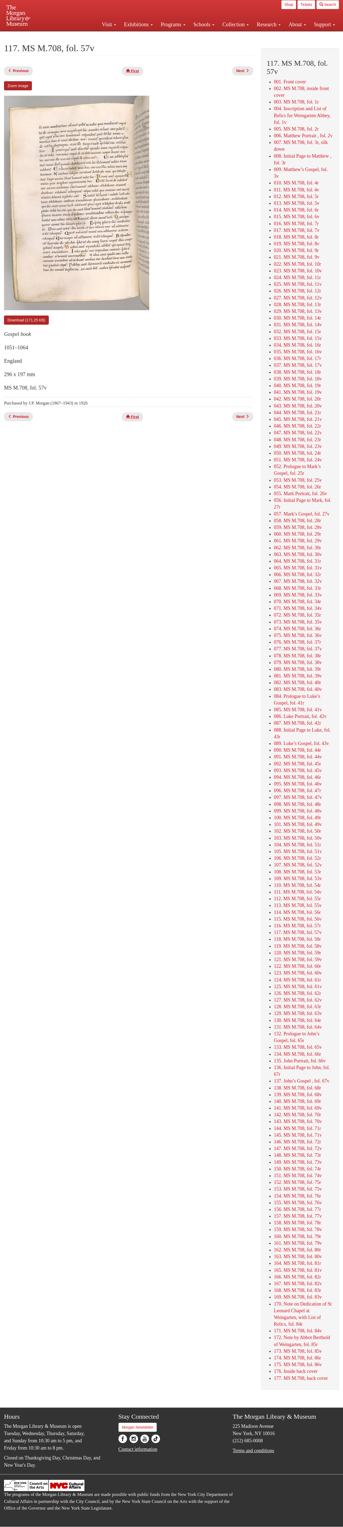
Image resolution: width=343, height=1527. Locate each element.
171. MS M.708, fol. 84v (298, 1330)
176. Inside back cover (296, 1371)
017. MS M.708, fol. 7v (296, 230)
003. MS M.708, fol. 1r (296, 102)
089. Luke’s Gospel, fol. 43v (301, 743)
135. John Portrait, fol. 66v (300, 1060)
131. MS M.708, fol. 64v (298, 1027)
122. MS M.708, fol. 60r (297, 966)
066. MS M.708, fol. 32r (297, 574)
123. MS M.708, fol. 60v (298, 973)
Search (327, 4)
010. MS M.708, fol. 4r (296, 183)
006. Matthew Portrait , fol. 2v (303, 135)
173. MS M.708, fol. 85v (298, 1351)
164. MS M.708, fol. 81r (297, 1263)
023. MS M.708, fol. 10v (298, 270)
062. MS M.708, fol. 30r (297, 547)
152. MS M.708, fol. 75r (297, 1182)
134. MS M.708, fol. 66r (297, 1054)
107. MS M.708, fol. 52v (298, 865)
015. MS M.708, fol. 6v (296, 216)
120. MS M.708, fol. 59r (297, 952)
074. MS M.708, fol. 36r (297, 628)
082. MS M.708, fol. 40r (297, 682)
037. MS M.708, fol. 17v (298, 365)
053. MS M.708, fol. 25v (298, 480)
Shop (288, 4)
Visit (109, 24)
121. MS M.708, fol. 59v (298, 959)
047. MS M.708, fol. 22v (298, 432)
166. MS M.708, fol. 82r (297, 1277)
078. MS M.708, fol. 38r (297, 655)
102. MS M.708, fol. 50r (297, 831)
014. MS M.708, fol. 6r (296, 210)
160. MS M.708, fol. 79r (297, 1236)
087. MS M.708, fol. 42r (297, 723)
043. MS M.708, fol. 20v (298, 406)
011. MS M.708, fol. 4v (296, 189)
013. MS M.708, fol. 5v (296, 203)
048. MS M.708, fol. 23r (297, 439)
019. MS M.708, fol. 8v (296, 243)
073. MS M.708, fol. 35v (298, 622)
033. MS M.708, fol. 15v (298, 338)
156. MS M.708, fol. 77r (297, 1209)
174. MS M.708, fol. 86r (297, 1358)
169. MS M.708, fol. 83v (298, 1297)
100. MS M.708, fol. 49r (297, 817)
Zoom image (18, 86)
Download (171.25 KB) (26, 320)
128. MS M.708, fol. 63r (297, 1006)
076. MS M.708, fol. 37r (297, 642)
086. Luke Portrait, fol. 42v (300, 716)
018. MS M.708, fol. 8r (296, 237)
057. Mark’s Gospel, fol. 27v (301, 514)
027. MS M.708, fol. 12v (298, 298)
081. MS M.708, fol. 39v (298, 676)
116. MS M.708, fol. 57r (297, 925)
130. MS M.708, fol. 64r (297, 1020)
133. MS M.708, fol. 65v (298, 1047)
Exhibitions (138, 24)
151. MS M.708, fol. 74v (298, 1175)
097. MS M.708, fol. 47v (298, 797)
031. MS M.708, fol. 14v (298, 324)
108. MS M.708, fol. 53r (297, 871)
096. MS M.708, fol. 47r (297, 790)
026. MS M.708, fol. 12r (297, 291)
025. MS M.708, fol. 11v (298, 284)
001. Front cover (290, 81)
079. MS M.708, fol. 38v (298, 662)
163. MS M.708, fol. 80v (298, 1256)
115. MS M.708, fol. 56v (298, 919)
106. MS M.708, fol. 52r (297, 858)
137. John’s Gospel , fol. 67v (301, 1081)
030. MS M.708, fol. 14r (297, 318)
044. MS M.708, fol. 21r (297, 412)
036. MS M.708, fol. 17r (297, 358)
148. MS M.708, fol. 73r (297, 1155)
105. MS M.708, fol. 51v (298, 851)
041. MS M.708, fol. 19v (298, 392)
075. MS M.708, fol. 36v (298, 635)
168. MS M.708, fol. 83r (297, 1290)
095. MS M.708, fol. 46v (298, 784)
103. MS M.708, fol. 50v (298, 838)
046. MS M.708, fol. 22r (297, 426)
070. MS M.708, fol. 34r (297, 601)
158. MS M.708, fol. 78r (297, 1222)
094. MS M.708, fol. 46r (297, 777)
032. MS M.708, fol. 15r (297, 331)
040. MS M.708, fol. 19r (297, 385)
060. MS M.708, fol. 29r (297, 534)
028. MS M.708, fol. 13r (297, 304)
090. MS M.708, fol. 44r (297, 750)
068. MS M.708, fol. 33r (297, 588)
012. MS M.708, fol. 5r (296, 196)
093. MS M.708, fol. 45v (298, 770)
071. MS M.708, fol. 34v (298, 608)
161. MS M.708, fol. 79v (298, 1243)
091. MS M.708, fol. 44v (298, 756)
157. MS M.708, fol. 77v (298, 1216)
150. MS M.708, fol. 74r (297, 1169)
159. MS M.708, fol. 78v (298, 1229)
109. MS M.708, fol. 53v (298, 878)
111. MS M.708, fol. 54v (298, 892)
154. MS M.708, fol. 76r (297, 1196)
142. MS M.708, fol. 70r (297, 1114)
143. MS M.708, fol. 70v (298, 1121)
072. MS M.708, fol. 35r (297, 615)
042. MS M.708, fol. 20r (297, 399)
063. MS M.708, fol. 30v (298, 554)
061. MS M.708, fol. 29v (298, 540)
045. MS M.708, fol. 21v (298, 419)
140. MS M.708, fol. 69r (297, 1101)
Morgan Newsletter (138, 1427)
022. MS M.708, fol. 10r (297, 264)
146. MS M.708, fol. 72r (297, 1141)
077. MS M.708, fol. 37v (298, 648)
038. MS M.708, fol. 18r (297, 372)
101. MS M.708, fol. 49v (298, 824)
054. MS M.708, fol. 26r (297, 487)
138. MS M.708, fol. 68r (297, 1088)
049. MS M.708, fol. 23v (298, 446)
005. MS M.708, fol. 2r (296, 129)
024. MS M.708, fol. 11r (297, 277)
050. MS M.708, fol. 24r (297, 453)
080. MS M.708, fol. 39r (297, 669)
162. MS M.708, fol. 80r (297, 1249)
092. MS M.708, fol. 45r (297, 763)
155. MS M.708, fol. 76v (298, 1202)
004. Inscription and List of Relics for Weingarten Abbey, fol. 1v (302, 115)
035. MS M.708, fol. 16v (298, 351)
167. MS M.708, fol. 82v (298, 1283)
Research (268, 24)
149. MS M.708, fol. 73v (298, 1162)
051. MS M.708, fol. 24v (298, 459)
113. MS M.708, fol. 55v (298, 905)
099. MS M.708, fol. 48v (298, 811)
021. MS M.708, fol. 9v (296, 257)
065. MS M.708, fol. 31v (298, 567)
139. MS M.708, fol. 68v (298, 1094)
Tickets (306, 4)
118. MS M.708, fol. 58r (297, 939)
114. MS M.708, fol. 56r (297, 912)
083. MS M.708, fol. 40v (298, 689)
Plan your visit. (107, 36)
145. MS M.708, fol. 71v (298, 1135)
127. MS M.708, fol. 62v (298, 1000)
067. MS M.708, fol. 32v (298, 581)
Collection (235, 24)
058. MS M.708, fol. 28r (297, 520)
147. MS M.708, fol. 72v (298, 1148)
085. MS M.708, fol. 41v (298, 709)
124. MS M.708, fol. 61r (297, 980)
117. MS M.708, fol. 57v (298, 932)
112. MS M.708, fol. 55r (297, 898)
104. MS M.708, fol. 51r (297, 844)
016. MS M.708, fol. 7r (296, 223)
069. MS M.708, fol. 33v (298, 595)
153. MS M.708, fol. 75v (298, 1189)
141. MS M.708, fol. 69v (298, 1108)
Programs (173, 24)
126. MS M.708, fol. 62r (297, 993)
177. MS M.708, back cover (301, 1378)
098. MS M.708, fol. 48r (297, 804)
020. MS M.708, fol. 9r (296, 250)
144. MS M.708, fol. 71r (297, 1128)
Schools (203, 24)
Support (324, 24)
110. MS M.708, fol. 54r (297, 885)
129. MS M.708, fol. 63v (298, 1013)
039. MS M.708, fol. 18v (298, 378)
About (297, 24)
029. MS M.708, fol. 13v (298, 311)
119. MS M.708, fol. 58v (298, 946)
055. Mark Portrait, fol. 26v (300, 493)
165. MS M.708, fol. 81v (298, 1270)
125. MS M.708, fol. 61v (298, 986)
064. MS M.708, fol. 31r (297, 561)
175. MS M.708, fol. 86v (298, 1364)
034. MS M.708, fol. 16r (297, 345)
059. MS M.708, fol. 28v (298, 527)
